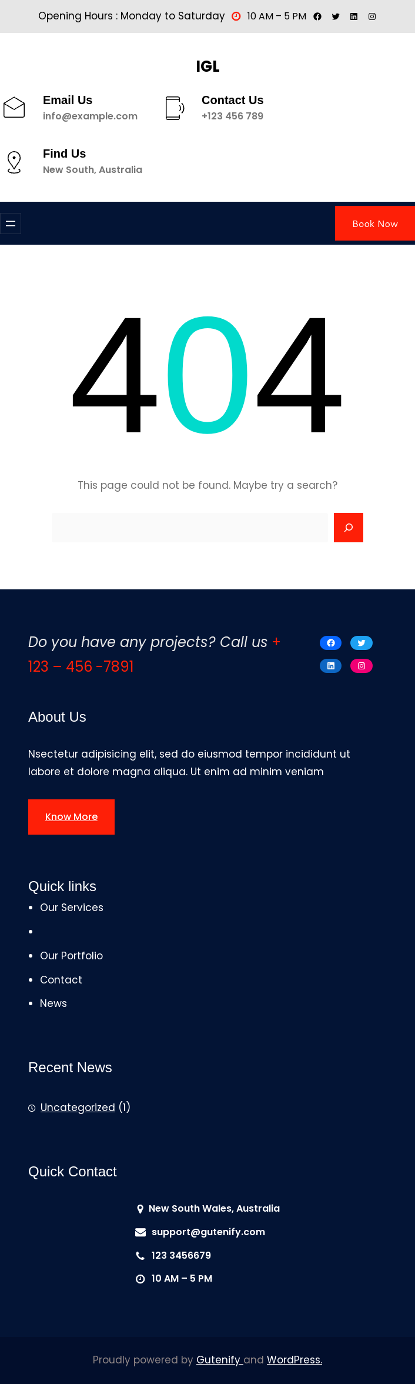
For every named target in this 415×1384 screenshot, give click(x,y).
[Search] (348, 527)
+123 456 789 (232, 116)
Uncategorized (78, 1107)
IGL (208, 66)
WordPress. (294, 1360)
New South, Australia (92, 169)
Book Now (375, 223)
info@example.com (90, 116)
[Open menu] (10, 223)
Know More (71, 816)
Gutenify (219, 1360)
